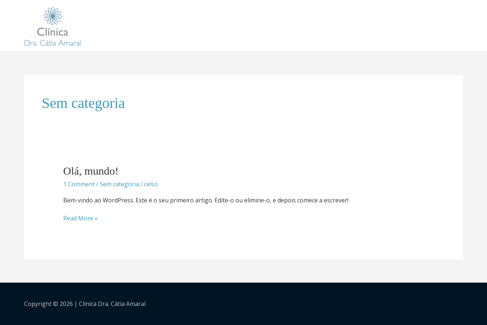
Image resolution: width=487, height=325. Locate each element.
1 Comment (79, 184)
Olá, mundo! (91, 171)
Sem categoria (119, 184)
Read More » (80, 218)
